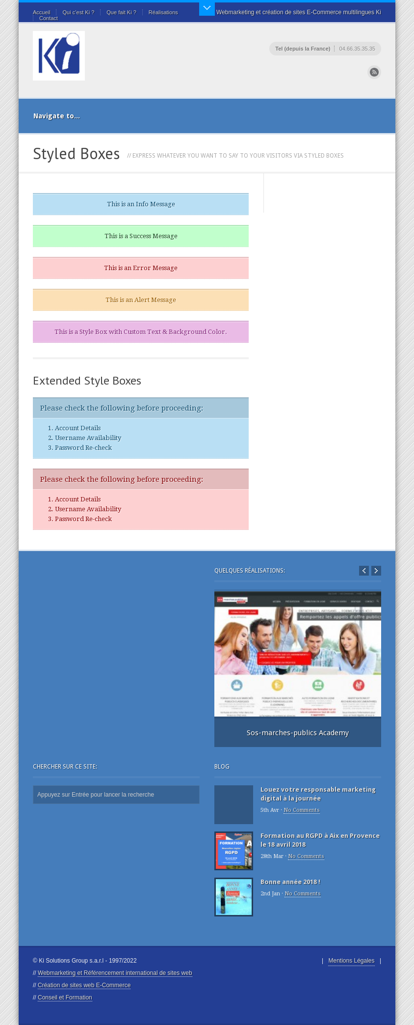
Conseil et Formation (65, 997)
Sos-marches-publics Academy (298, 732)
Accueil (41, 12)
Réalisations (163, 12)
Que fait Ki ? (121, 12)
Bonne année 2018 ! (290, 882)
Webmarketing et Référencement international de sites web (115, 973)
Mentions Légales (351, 960)
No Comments (302, 810)
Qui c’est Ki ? (78, 12)
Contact (48, 18)
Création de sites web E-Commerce (84, 985)
